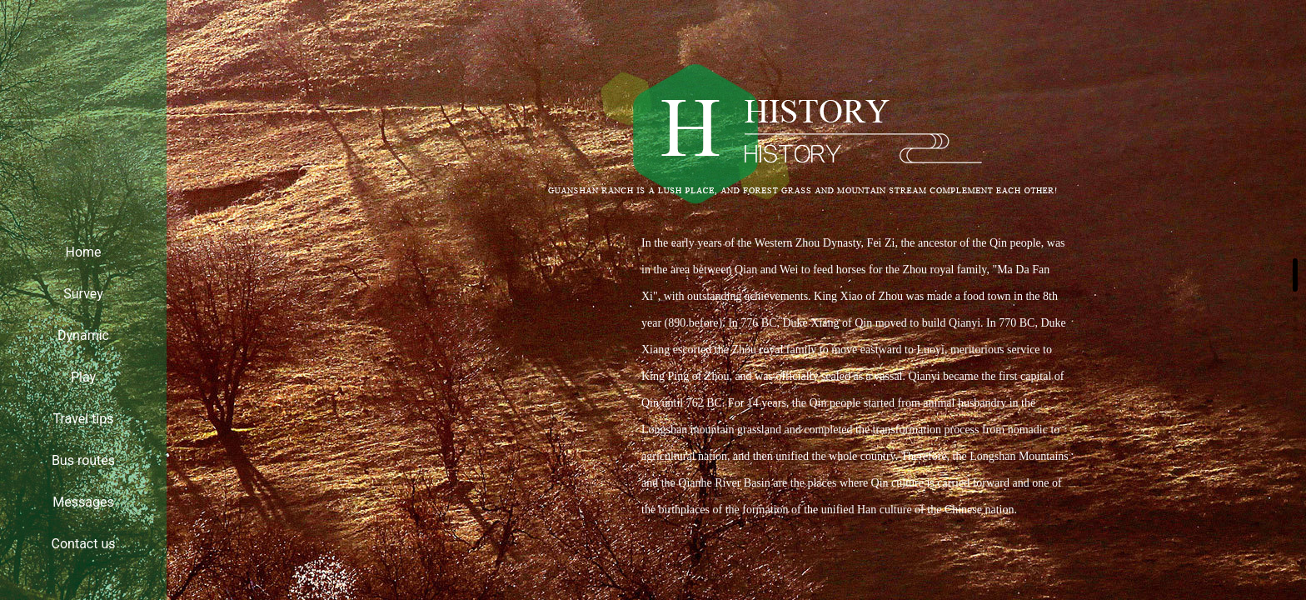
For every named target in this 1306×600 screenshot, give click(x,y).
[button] (1295, 275)
